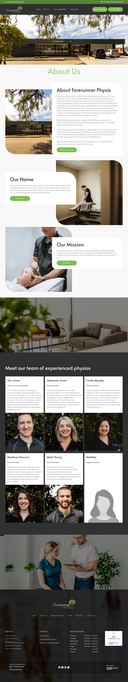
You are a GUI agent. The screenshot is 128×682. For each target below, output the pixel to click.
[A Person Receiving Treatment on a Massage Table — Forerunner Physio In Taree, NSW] (89, 192)
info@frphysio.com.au (48, 639)
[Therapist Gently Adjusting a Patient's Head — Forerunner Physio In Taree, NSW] (38, 259)
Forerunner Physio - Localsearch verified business (113, 638)
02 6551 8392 (44, 636)
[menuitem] (38, 9)
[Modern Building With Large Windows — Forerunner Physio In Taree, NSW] (38, 121)
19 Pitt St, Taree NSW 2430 (113, 2)
